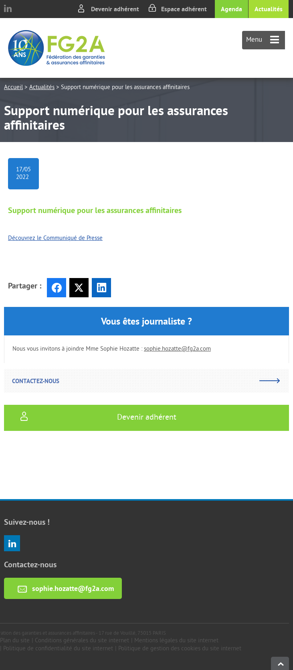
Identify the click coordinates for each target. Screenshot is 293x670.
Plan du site (15, 641)
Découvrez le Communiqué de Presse (55, 238)
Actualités (269, 9)
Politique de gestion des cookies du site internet (179, 649)
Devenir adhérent (115, 9)
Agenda (231, 9)
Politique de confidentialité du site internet (58, 649)
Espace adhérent (184, 9)
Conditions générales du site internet (82, 641)
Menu (262, 40)
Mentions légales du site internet (176, 641)
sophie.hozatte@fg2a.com (177, 349)
